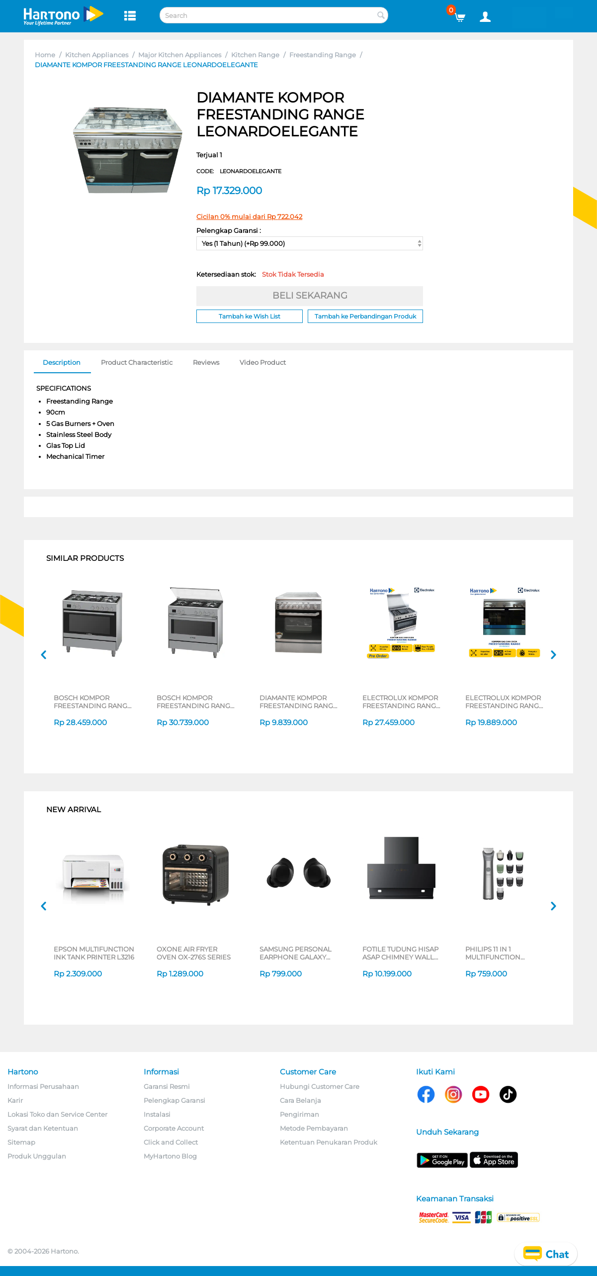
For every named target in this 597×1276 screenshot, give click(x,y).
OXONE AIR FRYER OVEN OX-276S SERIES (194, 953)
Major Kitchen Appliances (179, 55)
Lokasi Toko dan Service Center (57, 1114)
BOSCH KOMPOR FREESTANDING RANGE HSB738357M (196, 702)
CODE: (238, 171)
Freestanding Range (322, 55)
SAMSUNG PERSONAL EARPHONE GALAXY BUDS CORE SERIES (295, 953)
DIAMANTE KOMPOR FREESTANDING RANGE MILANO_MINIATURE (298, 702)
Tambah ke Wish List (249, 316)
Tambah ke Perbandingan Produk (365, 316)
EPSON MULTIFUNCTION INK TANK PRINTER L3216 (94, 953)
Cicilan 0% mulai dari (249, 216)
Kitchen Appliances (96, 55)
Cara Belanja (300, 1100)
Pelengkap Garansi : (228, 230)
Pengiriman (299, 1114)
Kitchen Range (255, 55)
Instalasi (157, 1114)
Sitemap (21, 1142)
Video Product (263, 362)
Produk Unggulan (36, 1156)
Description (62, 362)
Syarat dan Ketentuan (42, 1128)
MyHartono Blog (170, 1156)
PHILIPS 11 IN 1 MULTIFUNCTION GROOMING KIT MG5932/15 (492, 953)
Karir (15, 1100)
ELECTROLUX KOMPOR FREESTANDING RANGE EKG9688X (401, 702)
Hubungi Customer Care (319, 1086)
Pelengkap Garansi (174, 1100)
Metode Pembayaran (314, 1128)
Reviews (206, 362)
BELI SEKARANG (309, 295)
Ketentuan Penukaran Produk (328, 1142)
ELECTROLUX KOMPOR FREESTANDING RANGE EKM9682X (504, 702)
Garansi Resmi (167, 1086)
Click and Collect (171, 1142)
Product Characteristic (136, 362)
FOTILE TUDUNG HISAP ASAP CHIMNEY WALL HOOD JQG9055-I (400, 953)
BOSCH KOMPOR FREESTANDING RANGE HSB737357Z (93, 702)
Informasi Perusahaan (43, 1086)
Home (45, 55)
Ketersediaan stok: (260, 274)
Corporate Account (174, 1128)
